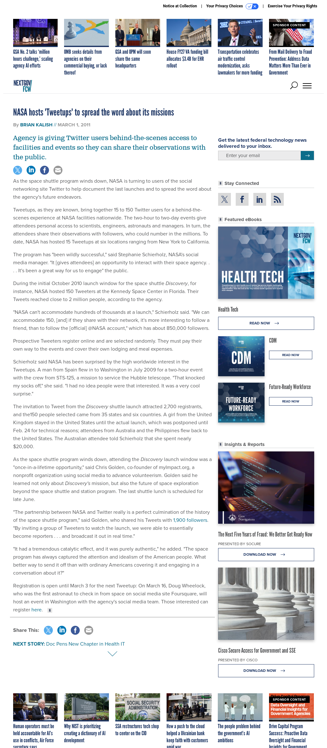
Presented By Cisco (238, 660)
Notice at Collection (180, 6)
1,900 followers (190, 520)
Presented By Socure (239, 544)
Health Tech (228, 309)
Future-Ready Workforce (290, 387)
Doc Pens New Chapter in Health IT (85, 644)
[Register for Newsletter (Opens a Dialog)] (307, 155)
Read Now (265, 323)
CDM (273, 340)
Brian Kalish (36, 124)
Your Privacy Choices (232, 6)
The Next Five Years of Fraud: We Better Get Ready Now (265, 534)
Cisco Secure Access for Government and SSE (257, 650)
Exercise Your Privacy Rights (292, 6)
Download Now (266, 555)
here (36, 609)
